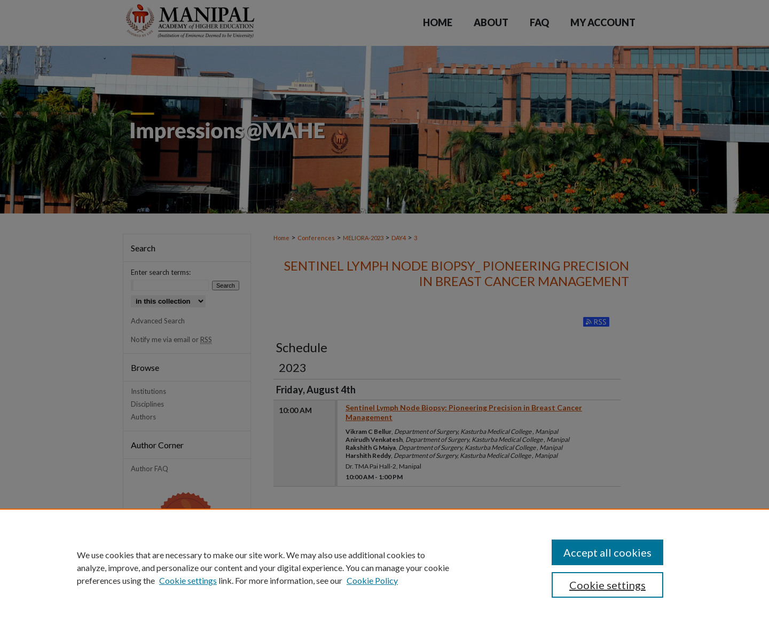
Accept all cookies (607, 552)
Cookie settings (188, 580)
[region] (384, 567)
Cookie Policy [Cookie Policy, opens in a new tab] (372, 580)
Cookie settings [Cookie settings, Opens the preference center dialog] (607, 585)
